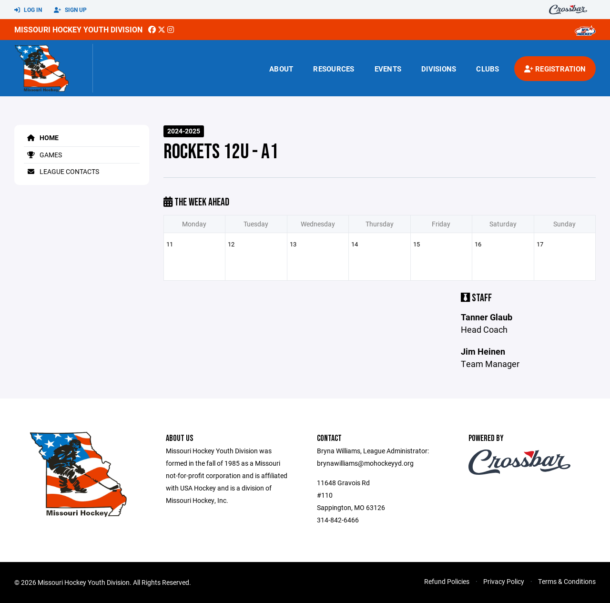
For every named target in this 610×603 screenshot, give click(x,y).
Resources (333, 68)
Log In (28, 10)
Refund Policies (446, 581)
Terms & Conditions (567, 581)
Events (388, 68)
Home (41, 137)
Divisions (438, 68)
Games (43, 154)
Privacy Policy (503, 581)
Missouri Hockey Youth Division (78, 29)
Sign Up (70, 10)
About (281, 68)
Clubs (487, 68)
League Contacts (61, 171)
